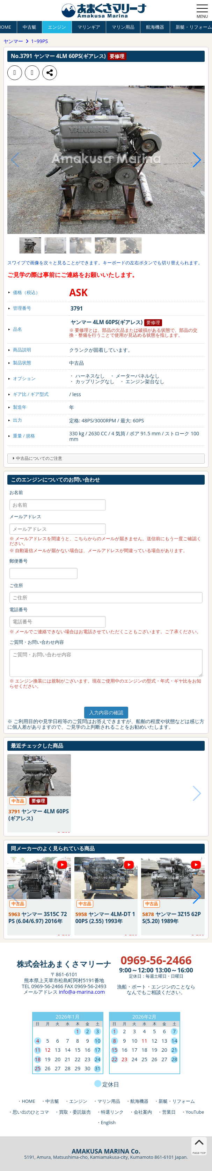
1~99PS (39, 41)
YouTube (195, 1112)
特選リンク (112, 1112)
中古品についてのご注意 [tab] (36, 458)
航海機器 (155, 27)
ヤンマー (13, 41)
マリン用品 (123, 27)
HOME (28, 1101)
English (108, 1122)
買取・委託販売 (75, 1112)
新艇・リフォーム (177, 1101)
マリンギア (89, 27)
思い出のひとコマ (31, 1112)
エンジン (57, 27)
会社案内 (143, 1112)
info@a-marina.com (82, 991)
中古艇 (29, 27)
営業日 (169, 1112)
